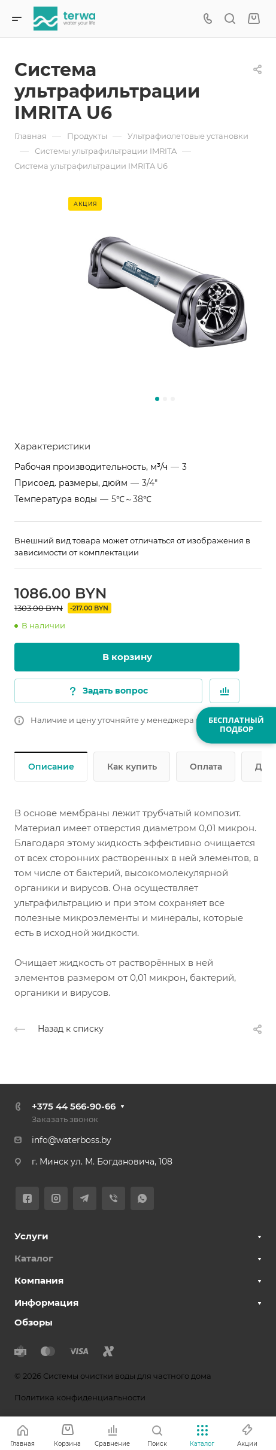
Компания (38, 1280)
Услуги (31, 1236)
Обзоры (33, 1322)
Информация (46, 1302)
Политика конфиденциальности (79, 1397)
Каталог (33, 1258)
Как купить (132, 766)
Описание (51, 766)
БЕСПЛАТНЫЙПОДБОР (236, 725)
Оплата (206, 766)
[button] (157, 399)
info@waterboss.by (71, 1140)
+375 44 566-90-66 (74, 1106)
